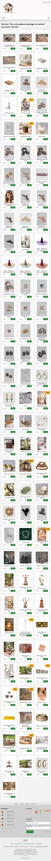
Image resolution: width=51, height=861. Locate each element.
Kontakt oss (33, 803)
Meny (3, 17)
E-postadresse (29, 821)
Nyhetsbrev (39, 843)
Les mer (26, 854)
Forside (2, 20)
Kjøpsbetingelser (18, 843)
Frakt (11, 843)
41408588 (31, 846)
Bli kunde (22, 803)
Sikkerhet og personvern (29, 843)
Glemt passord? (47, 831)
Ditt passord (28, 826)
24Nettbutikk (28, 858)
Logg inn (27, 803)
